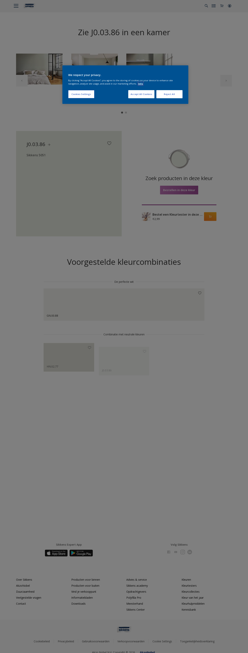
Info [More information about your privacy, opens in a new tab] (140, 83)
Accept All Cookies (141, 94)
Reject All (169, 94)
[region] (125, 84)
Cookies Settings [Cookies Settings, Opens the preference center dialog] (81, 94)
